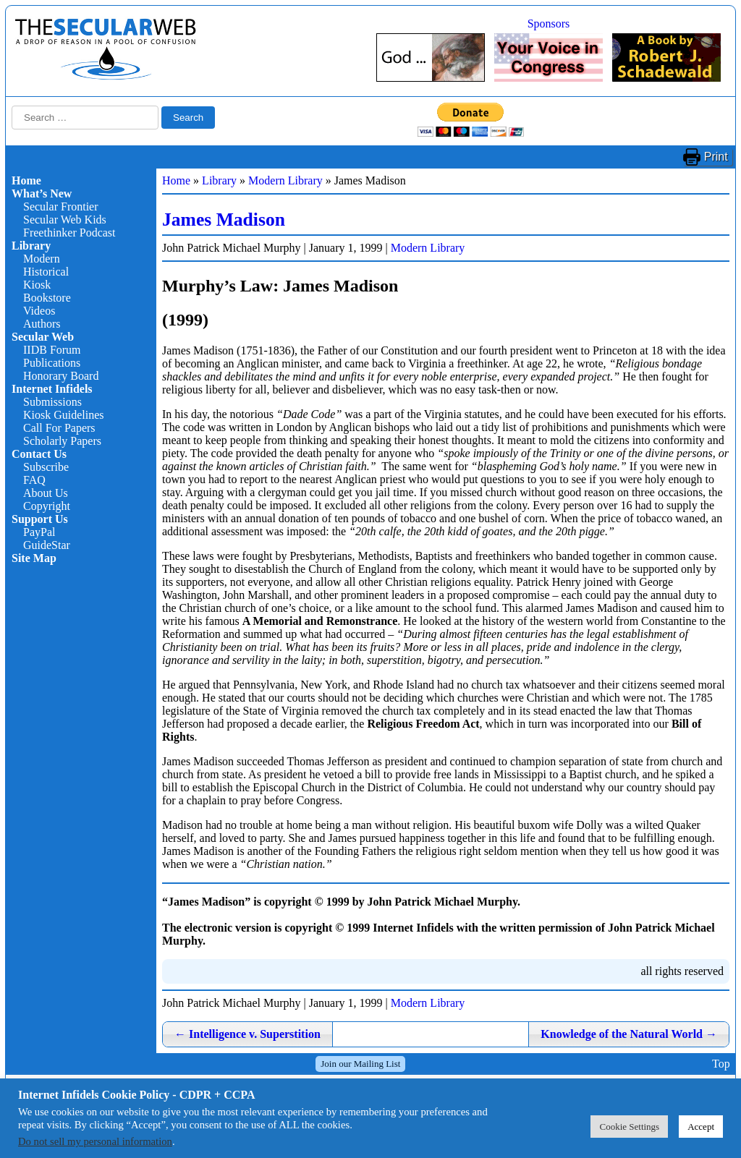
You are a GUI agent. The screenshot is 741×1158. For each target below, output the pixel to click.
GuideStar (46, 545)
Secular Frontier (60, 206)
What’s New (42, 193)
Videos (39, 311)
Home (26, 180)
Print (716, 156)
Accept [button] (700, 1126)
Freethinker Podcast (69, 232)
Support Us (40, 519)
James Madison (223, 219)
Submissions (52, 402)
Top (721, 1063)
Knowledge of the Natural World (629, 1034)
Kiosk (37, 284)
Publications (51, 363)
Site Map (34, 558)
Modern (41, 258)
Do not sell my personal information (95, 1141)
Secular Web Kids (64, 219)
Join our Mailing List (360, 1063)
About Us (45, 493)
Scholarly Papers (62, 441)
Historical (46, 271)
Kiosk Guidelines (63, 415)
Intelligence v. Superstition (247, 1034)
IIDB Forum (52, 350)
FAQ (34, 480)
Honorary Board (60, 376)
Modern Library (285, 180)
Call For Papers (59, 428)
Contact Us (39, 454)
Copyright (46, 506)
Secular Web (43, 337)
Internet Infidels (52, 389)
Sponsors (549, 23)
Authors (42, 324)
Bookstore (47, 297)
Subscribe (46, 467)
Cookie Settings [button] (629, 1126)
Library (31, 245)
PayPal (39, 532)
